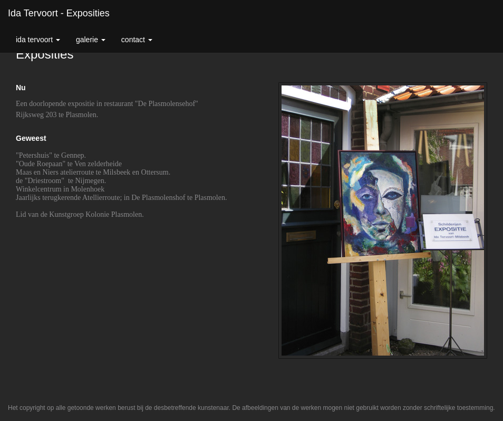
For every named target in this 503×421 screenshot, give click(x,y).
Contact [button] (136, 39)
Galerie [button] (90, 39)
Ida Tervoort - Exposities (59, 13)
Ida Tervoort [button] (38, 39)
